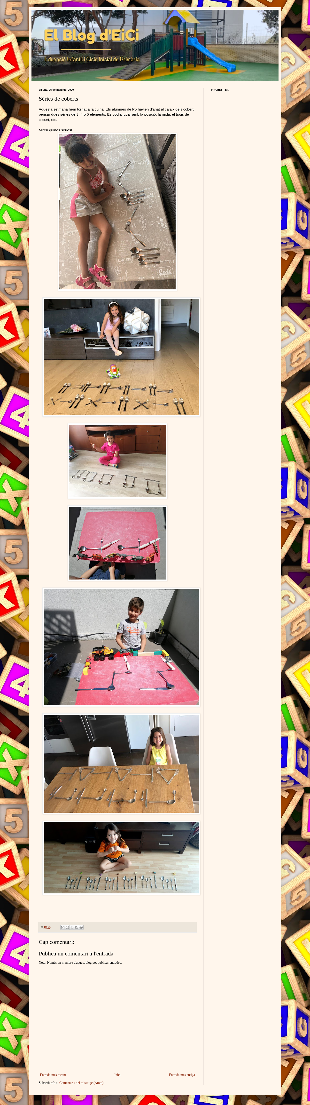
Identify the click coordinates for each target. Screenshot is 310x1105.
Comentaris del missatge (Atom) (81, 1083)
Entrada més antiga (182, 1075)
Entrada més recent (53, 1075)
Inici (117, 1075)
